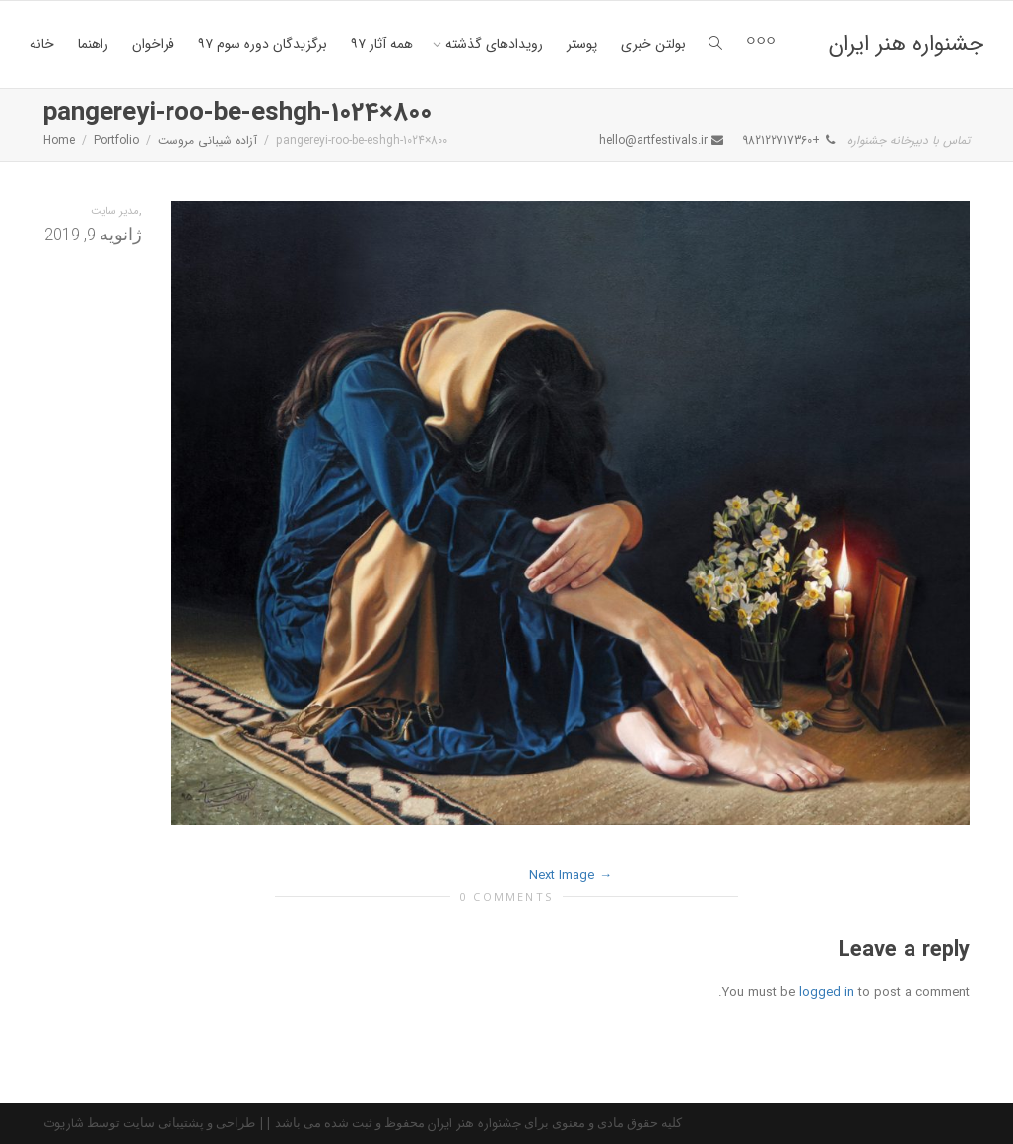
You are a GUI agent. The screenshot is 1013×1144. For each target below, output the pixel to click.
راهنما (93, 44)
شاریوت (63, 1123)
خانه (42, 44)
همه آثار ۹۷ (382, 44)
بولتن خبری (653, 44)
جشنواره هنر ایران (906, 44)
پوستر (582, 44)
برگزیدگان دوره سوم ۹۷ (262, 44)
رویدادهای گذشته (492, 44)
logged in (826, 992)
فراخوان (153, 44)
